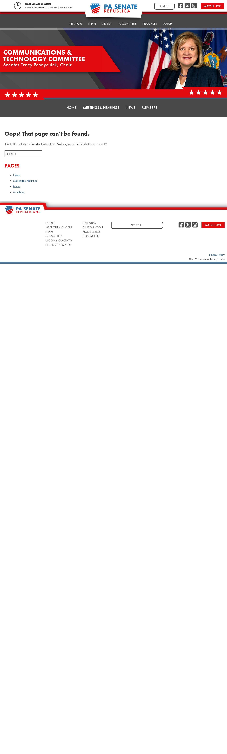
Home (59, 20)
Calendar (89, 223)
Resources (149, 16)
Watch (167, 15)
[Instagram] (194, 6)
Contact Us (91, 236)
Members (149, 107)
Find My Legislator (58, 245)
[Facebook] (180, 6)
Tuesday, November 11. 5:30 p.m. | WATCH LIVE (48, 7)
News (92, 18)
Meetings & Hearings (101, 107)
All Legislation (93, 227)
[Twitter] (187, 6)
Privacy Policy (217, 254)
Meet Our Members (58, 227)
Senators (75, 19)
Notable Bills (91, 232)
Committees (53, 236)
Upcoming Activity (58, 240)
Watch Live (212, 6)
